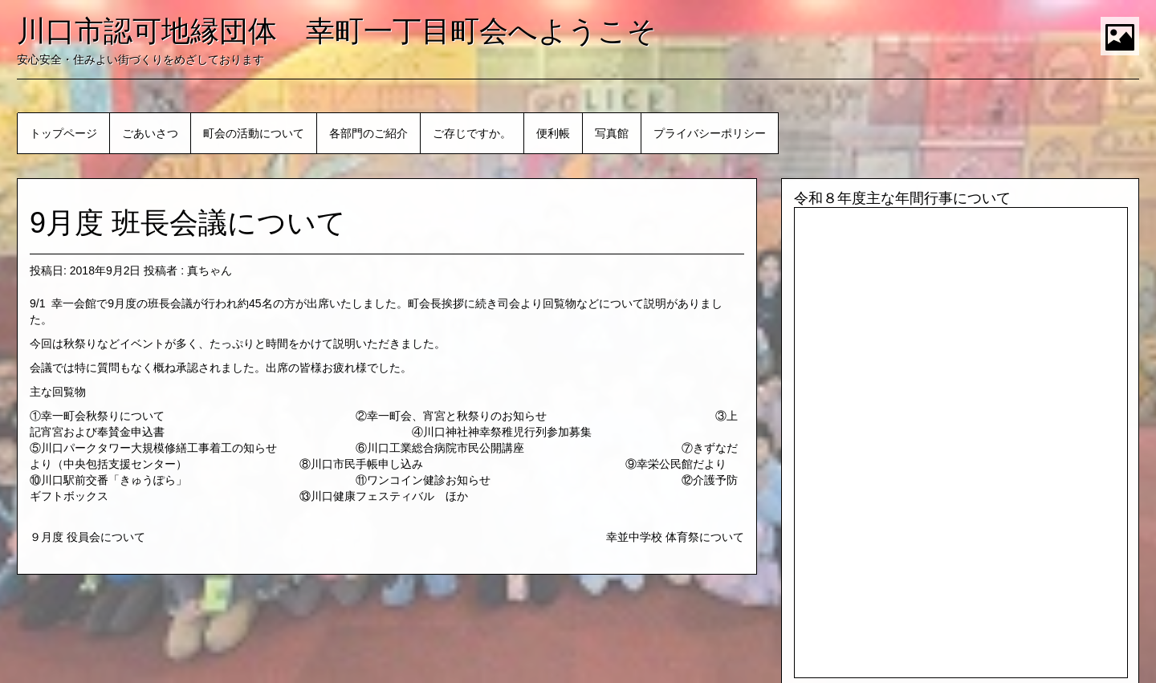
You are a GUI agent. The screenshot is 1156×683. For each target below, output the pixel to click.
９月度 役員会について (87, 537)
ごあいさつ (150, 133)
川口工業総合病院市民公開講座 (445, 447)
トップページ (63, 133)
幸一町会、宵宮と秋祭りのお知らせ (457, 415)
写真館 (612, 133)
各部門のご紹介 (368, 133)
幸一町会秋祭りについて (103, 415)
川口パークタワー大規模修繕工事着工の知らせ (159, 447)
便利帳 (553, 133)
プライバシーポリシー (709, 133)
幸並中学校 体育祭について (675, 537)
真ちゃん (209, 270)
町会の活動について (253, 133)
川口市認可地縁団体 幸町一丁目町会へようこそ (337, 30)
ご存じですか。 (472, 133)
